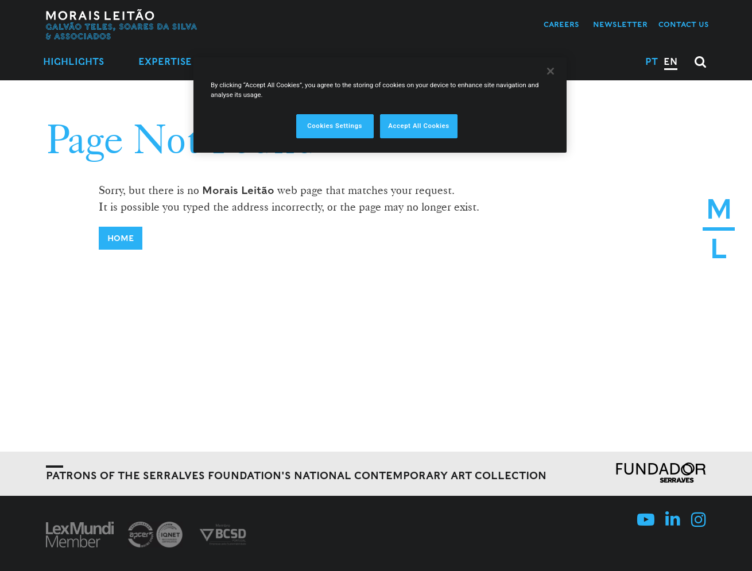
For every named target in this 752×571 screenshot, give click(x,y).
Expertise (165, 61)
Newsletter (620, 24)
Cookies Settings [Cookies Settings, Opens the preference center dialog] (334, 126)
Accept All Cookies (418, 126)
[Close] (550, 71)
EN (670, 61)
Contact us (683, 24)
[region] (380, 105)
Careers (561, 24)
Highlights (73, 61)
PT (651, 61)
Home (120, 238)
